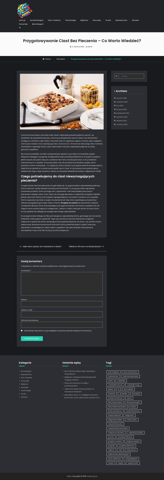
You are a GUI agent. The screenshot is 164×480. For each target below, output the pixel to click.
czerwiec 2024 (122, 124)
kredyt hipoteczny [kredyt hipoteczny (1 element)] (133, 411)
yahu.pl (22, 20)
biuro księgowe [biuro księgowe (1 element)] (113, 372)
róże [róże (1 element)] (120, 450)
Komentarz (26, 270)
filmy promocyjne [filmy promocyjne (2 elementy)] (133, 402)
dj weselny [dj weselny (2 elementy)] (123, 394)
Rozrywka (97, 20)
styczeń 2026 (121, 98)
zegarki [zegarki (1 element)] (120, 463)
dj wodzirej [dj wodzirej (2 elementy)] (136, 394)
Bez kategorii (38, 24)
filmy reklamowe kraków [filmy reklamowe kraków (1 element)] (117, 407)
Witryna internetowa (29, 320)
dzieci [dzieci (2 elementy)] (129, 398)
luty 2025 (119, 105)
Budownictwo (121, 20)
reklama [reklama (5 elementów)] (111, 450)
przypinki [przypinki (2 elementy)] (111, 446)
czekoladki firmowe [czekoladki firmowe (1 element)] (115, 385)
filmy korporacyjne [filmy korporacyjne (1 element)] (115, 402)
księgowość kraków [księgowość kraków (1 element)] (115, 420)
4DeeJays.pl (92, 476)
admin (89, 47)
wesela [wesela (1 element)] (110, 463)
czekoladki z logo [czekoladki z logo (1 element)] (133, 385)
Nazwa (24, 299)
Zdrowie (135, 20)
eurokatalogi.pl (36, 20)
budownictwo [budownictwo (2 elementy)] (113, 376)
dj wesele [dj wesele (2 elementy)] (111, 394)
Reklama (84, 20)
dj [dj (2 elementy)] (118, 389)
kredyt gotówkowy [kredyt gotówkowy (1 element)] (115, 411)
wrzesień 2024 (122, 117)
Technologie (70, 20)
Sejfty (69, 476)
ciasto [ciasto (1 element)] (110, 381)
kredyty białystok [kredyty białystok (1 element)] (114, 415)
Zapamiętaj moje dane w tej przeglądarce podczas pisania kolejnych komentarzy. (58, 331)
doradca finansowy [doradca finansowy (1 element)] (115, 398)
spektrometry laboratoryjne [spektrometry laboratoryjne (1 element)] (118, 455)
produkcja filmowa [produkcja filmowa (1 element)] (125, 437)
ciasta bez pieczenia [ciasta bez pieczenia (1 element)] (130, 376)
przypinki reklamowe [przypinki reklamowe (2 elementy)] (126, 446)
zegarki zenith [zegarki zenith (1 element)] (133, 463)
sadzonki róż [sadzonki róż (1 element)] (131, 450)
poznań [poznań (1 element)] (111, 437)
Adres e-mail (27, 310)
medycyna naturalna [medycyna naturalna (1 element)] (116, 433)
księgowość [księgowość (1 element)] (129, 415)
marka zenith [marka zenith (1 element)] (132, 420)
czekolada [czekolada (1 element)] (121, 381)
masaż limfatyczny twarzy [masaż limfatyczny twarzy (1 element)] (118, 429)
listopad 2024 (121, 109)
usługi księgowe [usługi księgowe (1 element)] (131, 459)
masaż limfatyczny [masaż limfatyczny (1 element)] (115, 424)
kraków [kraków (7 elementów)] (133, 407)
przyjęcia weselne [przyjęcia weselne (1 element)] (132, 442)
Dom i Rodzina (54, 20)
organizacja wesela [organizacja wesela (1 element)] (136, 433)
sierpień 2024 (121, 120)
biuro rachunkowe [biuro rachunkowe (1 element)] (130, 372)
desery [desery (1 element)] (110, 389)
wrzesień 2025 (122, 102)
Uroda (108, 20)
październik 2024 (122, 113)
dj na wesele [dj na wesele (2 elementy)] (128, 389)
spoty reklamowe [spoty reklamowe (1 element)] (114, 459)
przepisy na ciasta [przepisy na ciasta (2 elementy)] (115, 442)
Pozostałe (23, 24)
